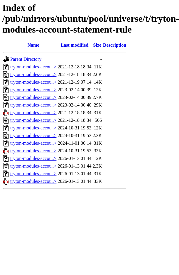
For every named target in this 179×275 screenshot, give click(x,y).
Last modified (75, 45)
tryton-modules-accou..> (33, 66)
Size (97, 45)
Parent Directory (25, 59)
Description (114, 45)
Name (33, 45)
